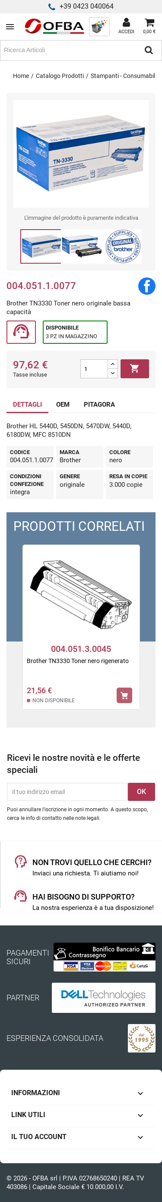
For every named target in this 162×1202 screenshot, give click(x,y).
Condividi (147, 286)
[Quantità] (94, 368)
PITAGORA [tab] (99, 404)
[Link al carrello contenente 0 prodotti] (149, 26)
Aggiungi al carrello (135, 368)
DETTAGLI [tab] (27, 404)
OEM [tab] (63, 404)
